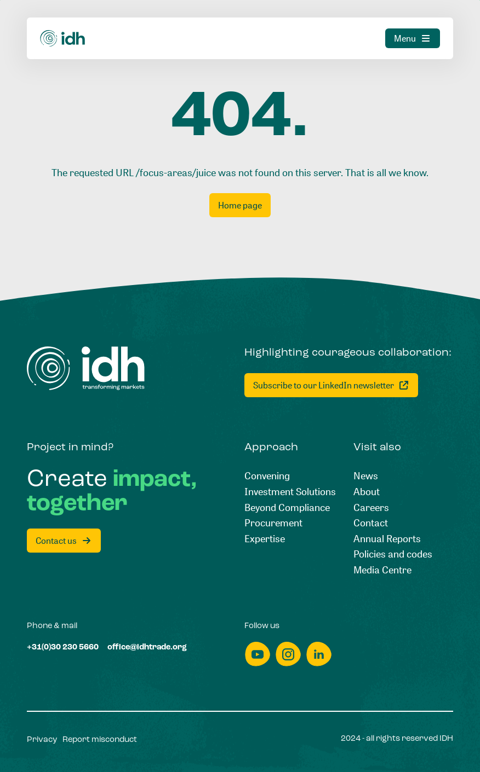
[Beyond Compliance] (287, 507)
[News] (365, 476)
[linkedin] (319, 654)
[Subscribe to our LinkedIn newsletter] (331, 385)
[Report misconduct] (99, 740)
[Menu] (412, 38)
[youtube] (257, 654)
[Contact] (370, 523)
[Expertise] (264, 539)
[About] (366, 492)
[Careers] (371, 507)
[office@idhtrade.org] (147, 648)
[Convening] (267, 476)
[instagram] (288, 654)
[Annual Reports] (387, 539)
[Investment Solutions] (290, 492)
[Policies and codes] (392, 554)
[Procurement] (273, 523)
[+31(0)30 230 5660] (63, 648)
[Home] (63, 38)
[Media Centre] (382, 570)
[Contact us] (64, 541)
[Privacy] (42, 740)
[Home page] (240, 205)
